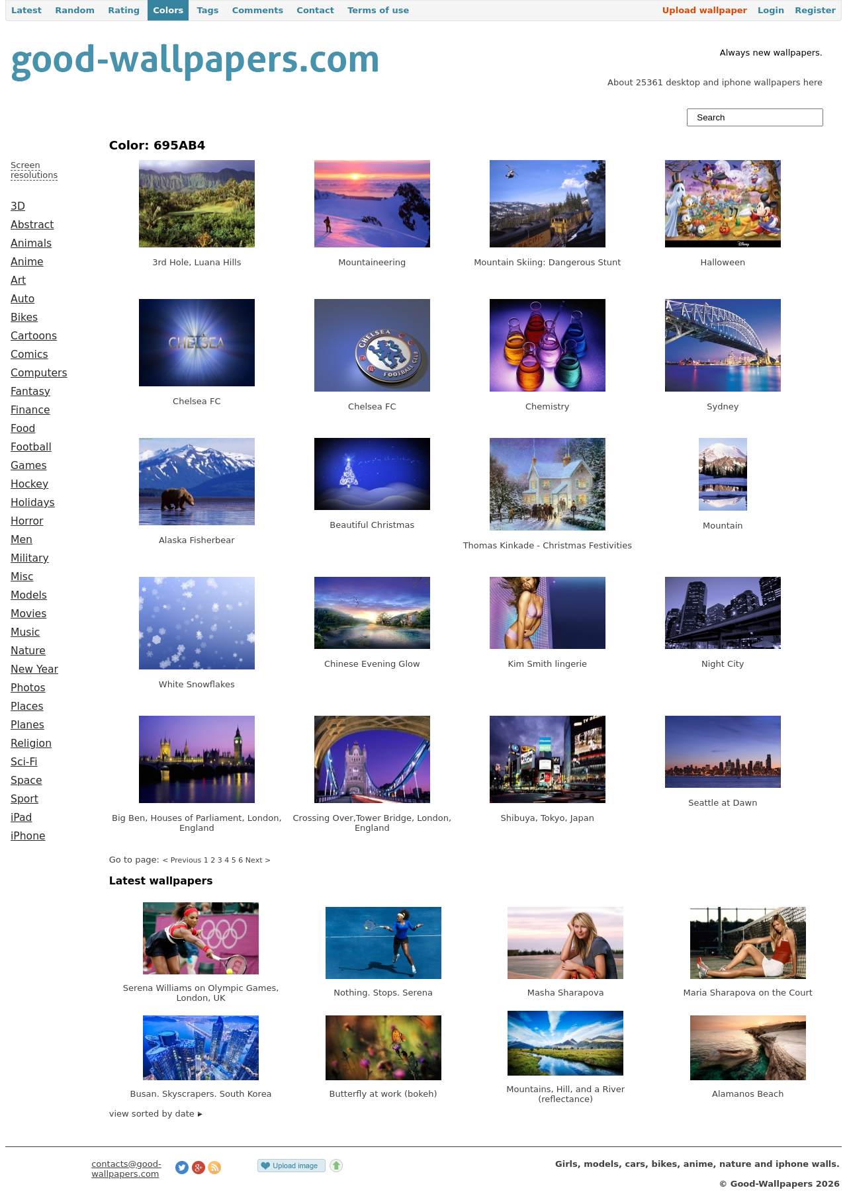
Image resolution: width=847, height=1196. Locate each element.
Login (771, 10)
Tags (207, 10)
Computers (39, 373)
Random (75, 10)
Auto (22, 299)
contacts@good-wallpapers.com (126, 1169)
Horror (27, 521)
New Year (34, 669)
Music (25, 632)
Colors (168, 10)
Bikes (24, 317)
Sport (24, 799)
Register (815, 10)
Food (23, 429)
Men (21, 540)
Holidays (33, 503)
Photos (28, 688)
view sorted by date (155, 1114)
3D (18, 206)
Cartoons (34, 336)
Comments (258, 10)
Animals (31, 243)
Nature (28, 651)
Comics (29, 355)
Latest (26, 10)
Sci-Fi (24, 762)
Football (31, 447)
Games (29, 466)
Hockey (29, 484)
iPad (21, 818)
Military (30, 558)
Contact (315, 10)
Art (18, 280)
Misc (22, 577)
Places (27, 706)
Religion (31, 743)
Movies (28, 614)
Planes (27, 725)
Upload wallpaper (704, 10)
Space (26, 781)
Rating (124, 10)
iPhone (28, 836)
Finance (30, 410)
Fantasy (30, 392)
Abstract (32, 225)
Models (29, 595)
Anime (27, 262)
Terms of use (378, 10)
